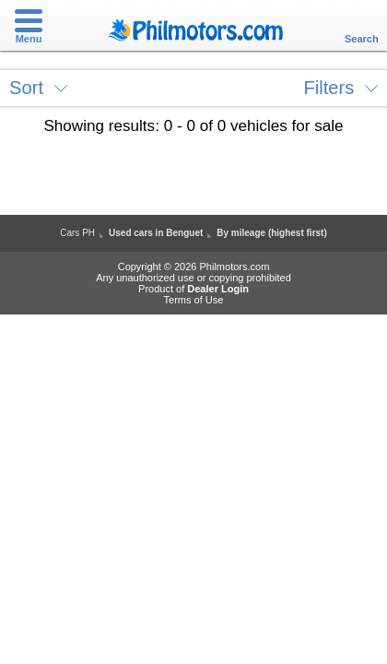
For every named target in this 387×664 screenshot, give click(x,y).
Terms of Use (194, 299)
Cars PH (77, 233)
